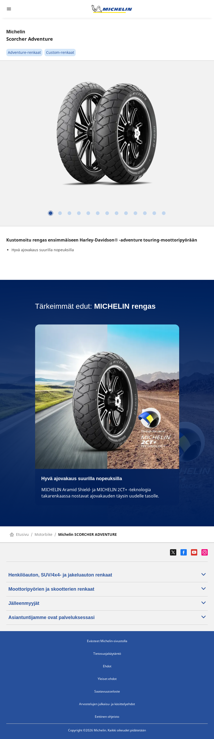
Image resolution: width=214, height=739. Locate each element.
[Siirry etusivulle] (112, 9)
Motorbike (43, 534)
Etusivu (19, 534)
